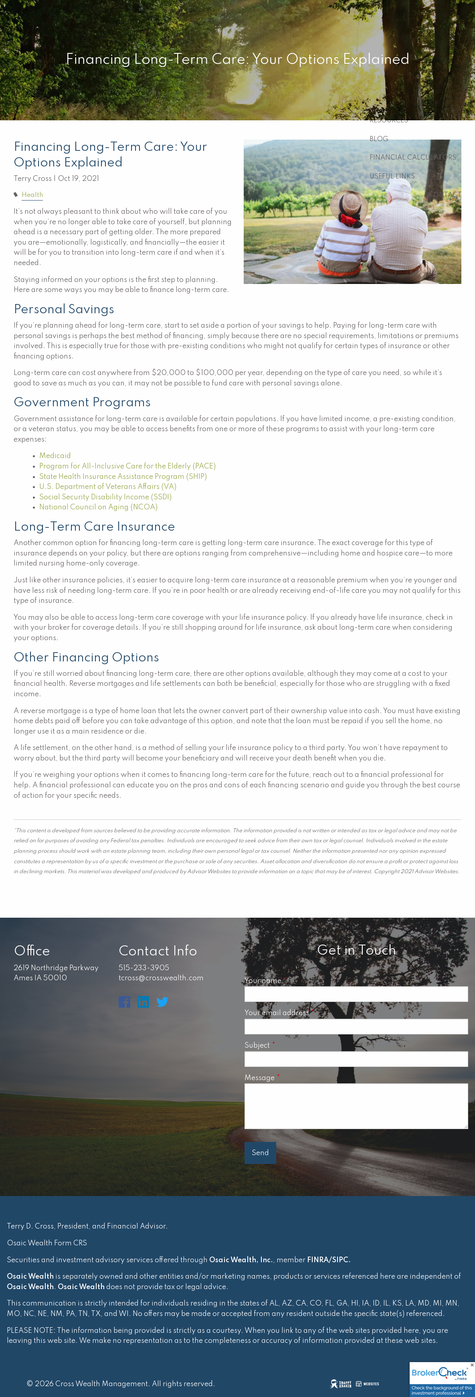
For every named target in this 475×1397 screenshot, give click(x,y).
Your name (298, 981)
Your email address (312, 1013)
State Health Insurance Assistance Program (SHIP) (123, 477)
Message (295, 1078)
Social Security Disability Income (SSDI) (105, 497)
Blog (379, 139)
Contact (445, 195)
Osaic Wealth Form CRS (47, 1243)
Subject (292, 1045)
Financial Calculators (413, 157)
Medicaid (56, 456)
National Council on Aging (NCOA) (99, 507)
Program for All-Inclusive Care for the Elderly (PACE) (127, 466)
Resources (389, 120)
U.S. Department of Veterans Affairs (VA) (107, 487)
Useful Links (392, 176)
